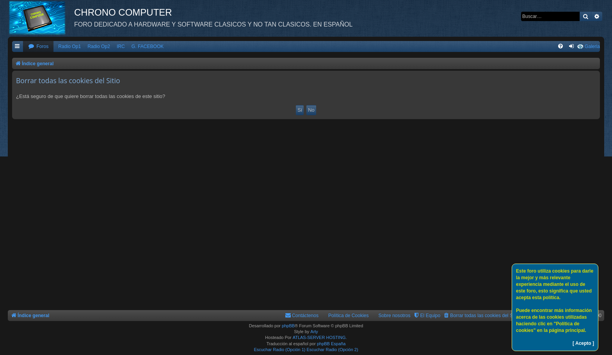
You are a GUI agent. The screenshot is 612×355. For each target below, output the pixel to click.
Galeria (592, 46)
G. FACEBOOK (148, 46)
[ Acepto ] (583, 343)
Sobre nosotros (395, 315)
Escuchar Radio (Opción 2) (332, 349)
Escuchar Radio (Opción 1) (279, 349)
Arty (314, 331)
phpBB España (331, 343)
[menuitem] (38, 46)
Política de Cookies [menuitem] (348, 315)
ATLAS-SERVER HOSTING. (320, 337)
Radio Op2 (98, 46)
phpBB (288, 325)
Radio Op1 (69, 46)
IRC (121, 46)
